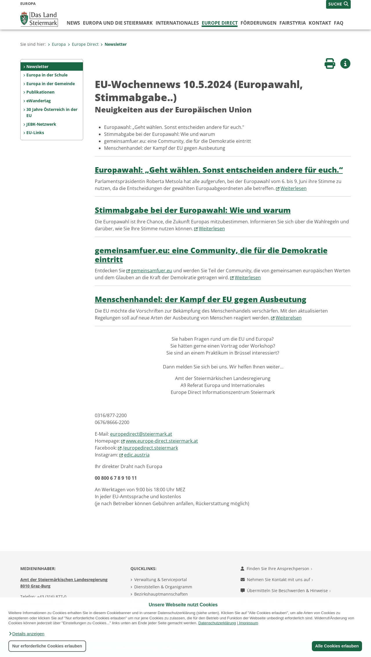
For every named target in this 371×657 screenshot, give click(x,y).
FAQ (338, 23)
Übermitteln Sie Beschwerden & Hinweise (286, 590)
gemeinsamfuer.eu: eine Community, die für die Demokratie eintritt (211, 254)
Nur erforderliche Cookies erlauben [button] (47, 646)
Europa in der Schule (47, 75)
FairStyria (292, 23)
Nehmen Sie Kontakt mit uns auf (277, 579)
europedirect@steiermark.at (141, 434)
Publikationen (40, 92)
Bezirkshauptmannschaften (161, 594)
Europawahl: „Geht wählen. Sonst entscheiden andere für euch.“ (219, 170)
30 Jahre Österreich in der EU (51, 112)
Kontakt (320, 23)
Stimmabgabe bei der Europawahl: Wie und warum (193, 210)
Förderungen (259, 23)
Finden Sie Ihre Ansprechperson (276, 568)
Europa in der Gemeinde (50, 83)
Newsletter (114, 44)
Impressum (248, 623)
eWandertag (38, 100)
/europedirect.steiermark (150, 448)
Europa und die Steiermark (118, 23)
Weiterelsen (289, 318)
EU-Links (35, 132)
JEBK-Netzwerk (41, 124)
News (73, 23)
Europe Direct (220, 23)
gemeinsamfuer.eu (151, 270)
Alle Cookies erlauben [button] (337, 646)
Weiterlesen (294, 188)
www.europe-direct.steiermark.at (162, 441)
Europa (57, 44)
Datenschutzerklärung (217, 623)
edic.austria (137, 455)
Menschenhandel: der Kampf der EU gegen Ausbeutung (200, 299)
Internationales (177, 23)
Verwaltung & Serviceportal (160, 579)
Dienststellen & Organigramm (163, 587)
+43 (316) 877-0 (51, 596)
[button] (26, 634)
